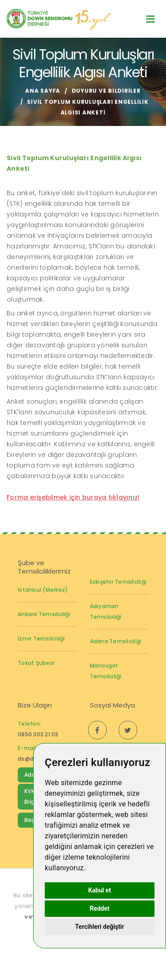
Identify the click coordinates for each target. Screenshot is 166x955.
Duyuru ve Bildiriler (106, 90)
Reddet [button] (100, 908)
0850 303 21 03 (38, 734)
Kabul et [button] (99, 890)
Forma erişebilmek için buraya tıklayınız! (73, 497)
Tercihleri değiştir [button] (99, 926)
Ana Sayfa (42, 90)
